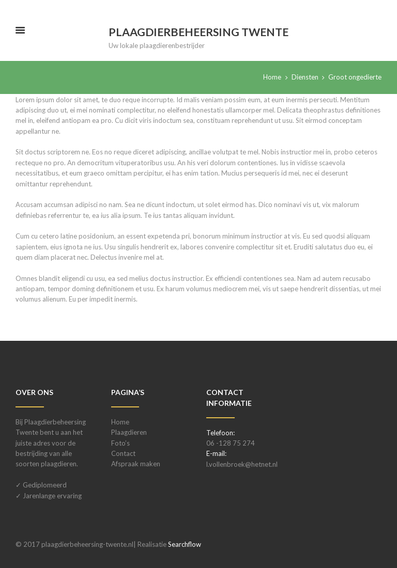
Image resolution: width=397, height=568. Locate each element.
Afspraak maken (135, 464)
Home (272, 77)
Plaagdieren (129, 432)
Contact (123, 453)
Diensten (305, 77)
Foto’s (120, 443)
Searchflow (184, 544)
